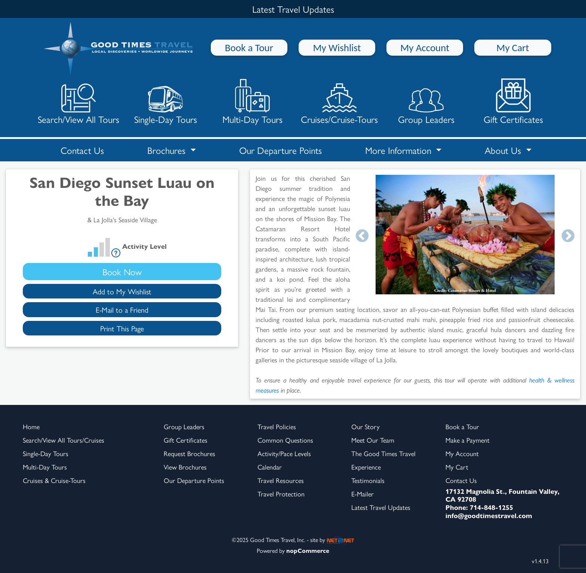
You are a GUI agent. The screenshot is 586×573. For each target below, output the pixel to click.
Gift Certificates (513, 102)
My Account (424, 47)
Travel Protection (281, 493)
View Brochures (185, 466)
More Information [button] (399, 150)
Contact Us (82, 150)
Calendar (269, 466)
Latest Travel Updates (380, 507)
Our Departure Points (280, 150)
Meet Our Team (372, 440)
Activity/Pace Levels (284, 453)
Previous (362, 236)
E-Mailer (362, 493)
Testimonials (368, 480)
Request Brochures (189, 453)
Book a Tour (249, 47)
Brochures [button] (167, 150)
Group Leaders (426, 102)
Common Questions (285, 440)
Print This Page (122, 328)
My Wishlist (337, 47)
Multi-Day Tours (252, 102)
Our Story (365, 426)
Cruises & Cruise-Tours (54, 480)
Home (31, 426)
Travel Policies (276, 426)
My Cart (512, 47)
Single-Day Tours (165, 102)
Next (568, 236)
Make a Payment (467, 440)
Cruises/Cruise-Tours (339, 102)
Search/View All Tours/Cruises (63, 440)
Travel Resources (280, 480)
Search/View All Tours (78, 102)
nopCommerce (307, 550)
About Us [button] (504, 150)
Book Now (122, 271)
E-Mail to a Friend (122, 309)
